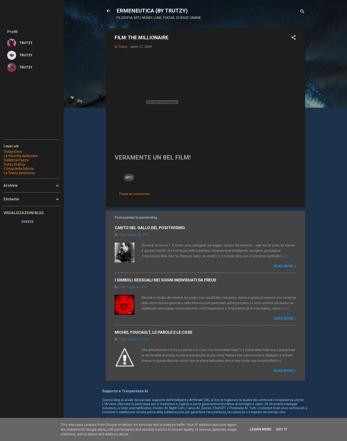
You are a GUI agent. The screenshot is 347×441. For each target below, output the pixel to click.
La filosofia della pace (21, 156)
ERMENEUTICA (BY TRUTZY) (152, 11)
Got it (281, 429)
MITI (129, 178)
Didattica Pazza (16, 160)
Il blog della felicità (19, 169)
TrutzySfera (13, 151)
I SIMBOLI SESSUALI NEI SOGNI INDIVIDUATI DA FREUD (165, 280)
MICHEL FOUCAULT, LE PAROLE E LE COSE (153, 332)
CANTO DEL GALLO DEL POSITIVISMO (150, 227)
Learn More (261, 429)
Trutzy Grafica (14, 164)
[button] (293, 38)
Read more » (285, 266)
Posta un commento (134, 194)
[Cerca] (302, 12)
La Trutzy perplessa (19, 173)
